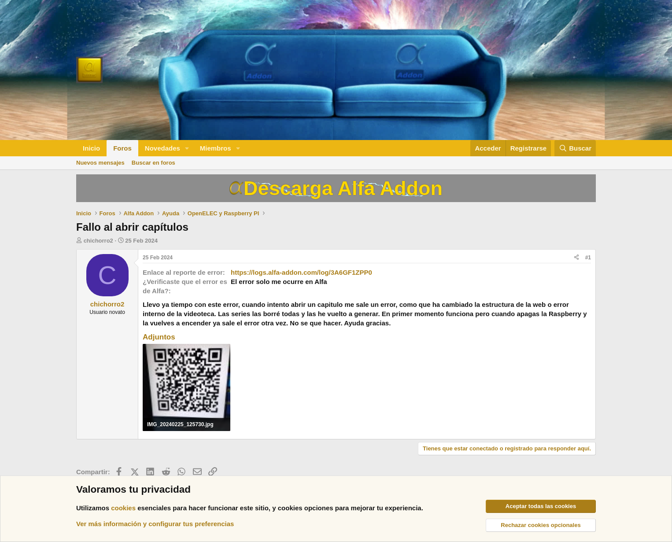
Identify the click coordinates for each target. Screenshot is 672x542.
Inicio (91, 148)
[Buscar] (575, 148)
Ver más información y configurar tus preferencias (155, 523)
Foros (122, 148)
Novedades (162, 148)
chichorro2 (98, 240)
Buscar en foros (153, 162)
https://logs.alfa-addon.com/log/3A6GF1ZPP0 (301, 272)
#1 (588, 257)
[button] (187, 148)
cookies (123, 508)
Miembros (215, 148)
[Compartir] (576, 258)
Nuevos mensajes (100, 162)
